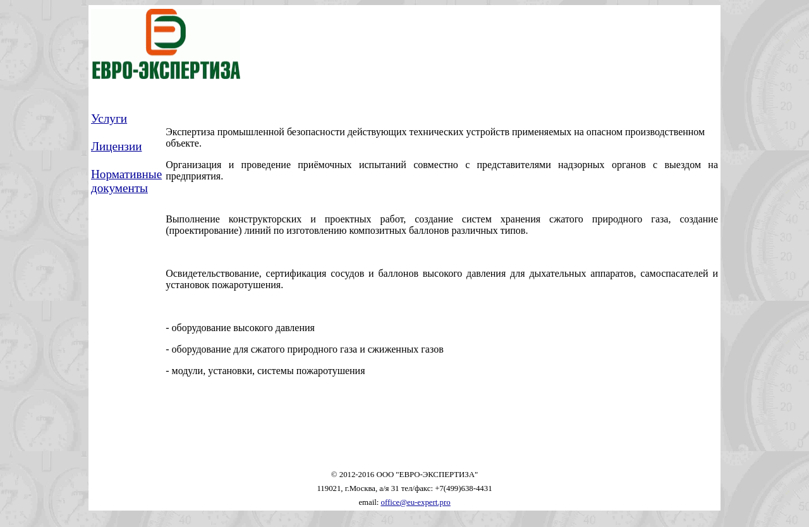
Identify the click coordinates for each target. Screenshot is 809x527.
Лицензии (116, 146)
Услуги (109, 118)
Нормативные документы (126, 181)
